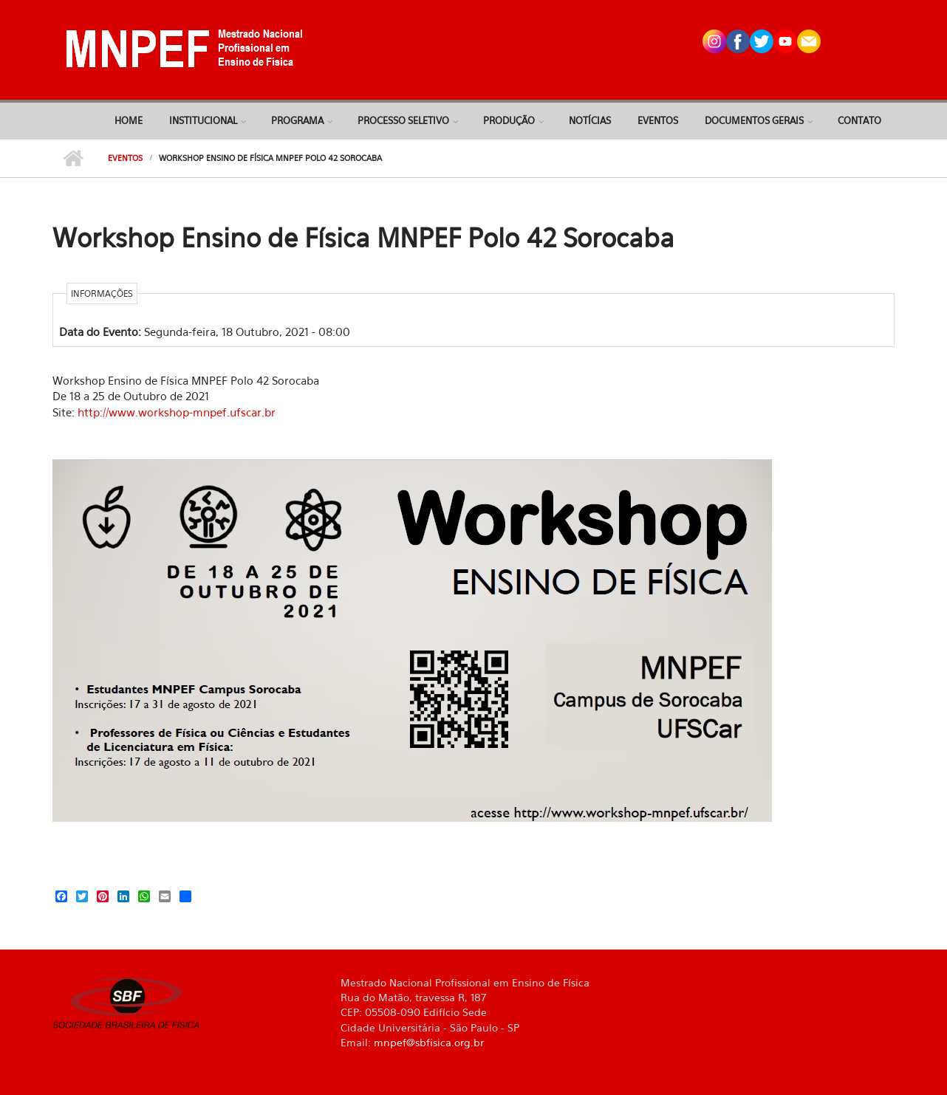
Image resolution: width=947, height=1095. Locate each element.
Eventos (657, 120)
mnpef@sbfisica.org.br (429, 1042)
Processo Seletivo (403, 120)
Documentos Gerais (754, 120)
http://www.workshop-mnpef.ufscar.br (177, 412)
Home (128, 120)
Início (72, 158)
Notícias (590, 120)
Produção (509, 120)
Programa (297, 120)
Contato (859, 120)
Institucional (203, 120)
